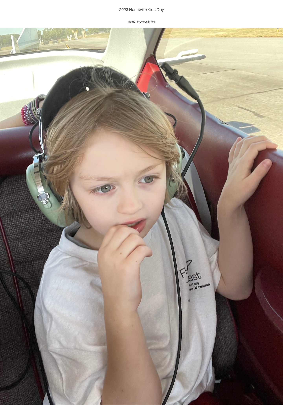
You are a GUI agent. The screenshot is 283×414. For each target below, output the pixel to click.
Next (152, 21)
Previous (142, 21)
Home (131, 21)
